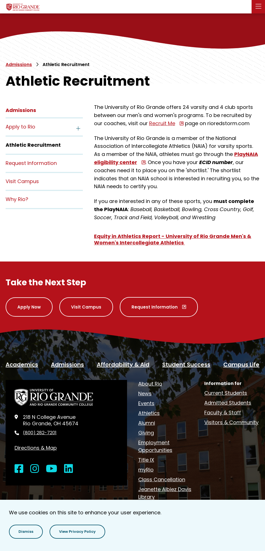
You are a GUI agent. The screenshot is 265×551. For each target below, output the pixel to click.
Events (146, 403)
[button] (26, 532)
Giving (146, 432)
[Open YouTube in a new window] (51, 469)
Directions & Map (36, 447)
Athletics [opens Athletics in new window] (149, 413)
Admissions (19, 64)
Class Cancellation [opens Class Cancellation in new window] (161, 479)
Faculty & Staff (222, 412)
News (145, 393)
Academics (22, 364)
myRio (146, 469)
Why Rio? (17, 199)
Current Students (225, 392)
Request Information (31, 163)
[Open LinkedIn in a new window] (68, 469)
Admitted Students (227, 402)
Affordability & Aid (123, 364)
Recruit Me (162, 123)
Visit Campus (22, 181)
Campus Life (241, 364)
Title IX (146, 459)
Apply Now (29, 307)
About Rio (150, 383)
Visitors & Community (231, 422)
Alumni (146, 422)
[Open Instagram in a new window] (34, 469)
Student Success (186, 364)
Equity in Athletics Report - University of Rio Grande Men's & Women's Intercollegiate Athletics (172, 239)
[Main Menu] (258, 6)
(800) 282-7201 (40, 433)
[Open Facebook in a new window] (19, 469)
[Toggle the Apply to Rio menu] (78, 127)
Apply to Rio (20, 126)
